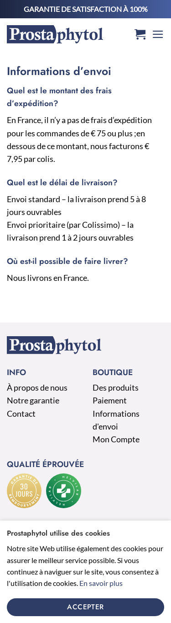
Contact (21, 414)
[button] (140, 34)
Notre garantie (33, 400)
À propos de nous (37, 387)
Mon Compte (116, 439)
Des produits (116, 387)
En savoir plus (101, 583)
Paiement (110, 400)
